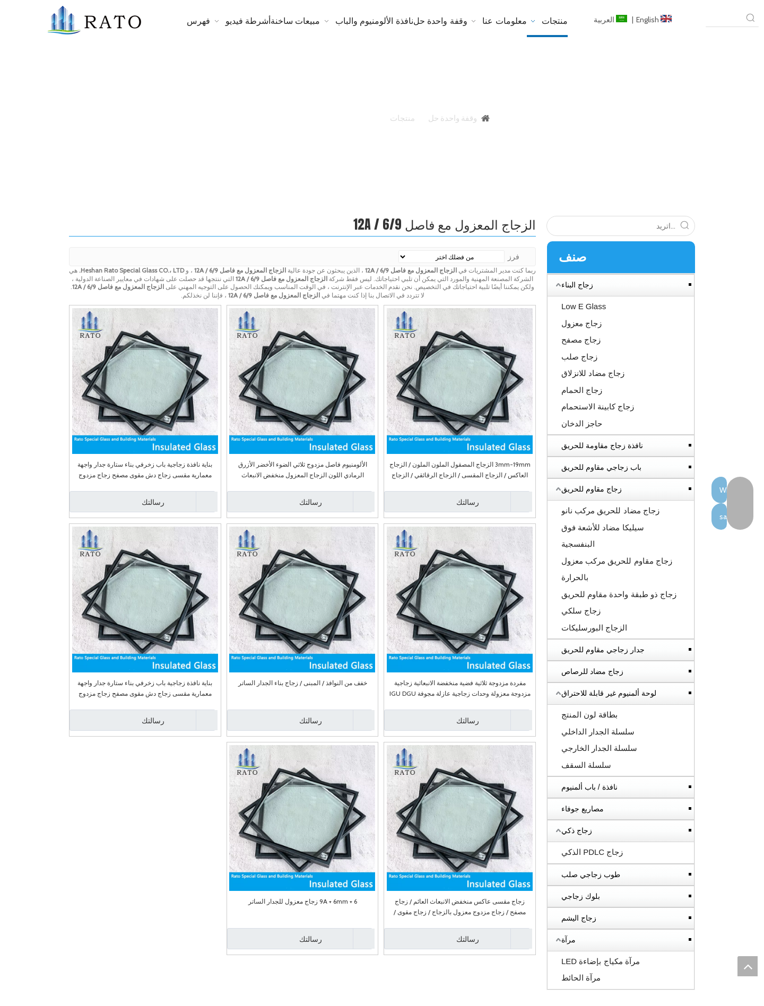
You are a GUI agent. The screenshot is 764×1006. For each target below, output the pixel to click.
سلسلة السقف (586, 764)
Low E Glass (583, 306)
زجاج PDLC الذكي (592, 851)
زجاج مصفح (581, 339)
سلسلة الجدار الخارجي (599, 748)
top (747, 966)
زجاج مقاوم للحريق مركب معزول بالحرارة (616, 569)
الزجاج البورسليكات (594, 627)
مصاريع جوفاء (582, 808)
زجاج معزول (581, 323)
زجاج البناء (577, 285)
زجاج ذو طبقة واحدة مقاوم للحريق (618, 594)
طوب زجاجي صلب (590, 874)
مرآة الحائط (581, 977)
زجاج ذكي (576, 830)
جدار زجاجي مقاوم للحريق (603, 649)
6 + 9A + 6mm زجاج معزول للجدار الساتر (302, 901)
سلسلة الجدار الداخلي (598, 731)
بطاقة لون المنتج (589, 714)
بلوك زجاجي (580, 896)
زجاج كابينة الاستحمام (597, 406)
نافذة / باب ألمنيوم (589, 787)
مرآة (568, 939)
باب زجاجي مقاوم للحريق (601, 467)
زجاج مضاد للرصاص (592, 671)
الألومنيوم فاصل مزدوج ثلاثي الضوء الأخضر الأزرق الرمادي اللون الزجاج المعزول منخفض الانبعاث (302, 469)
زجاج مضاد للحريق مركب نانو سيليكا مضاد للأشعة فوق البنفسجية (610, 527)
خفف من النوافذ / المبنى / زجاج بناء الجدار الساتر (302, 683)
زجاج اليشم (578, 918)
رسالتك (433, 501)
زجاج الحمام (581, 390)
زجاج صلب (579, 356)
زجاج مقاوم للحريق (591, 489)
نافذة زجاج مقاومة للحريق (602, 445)
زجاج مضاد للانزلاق (592, 373)
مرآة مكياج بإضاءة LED (600, 961)
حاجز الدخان (581, 423)
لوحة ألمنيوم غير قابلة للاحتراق (608, 693)
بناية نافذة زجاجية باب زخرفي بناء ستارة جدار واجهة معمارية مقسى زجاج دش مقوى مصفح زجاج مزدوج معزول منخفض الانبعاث (144, 470)
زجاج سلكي (581, 610)
